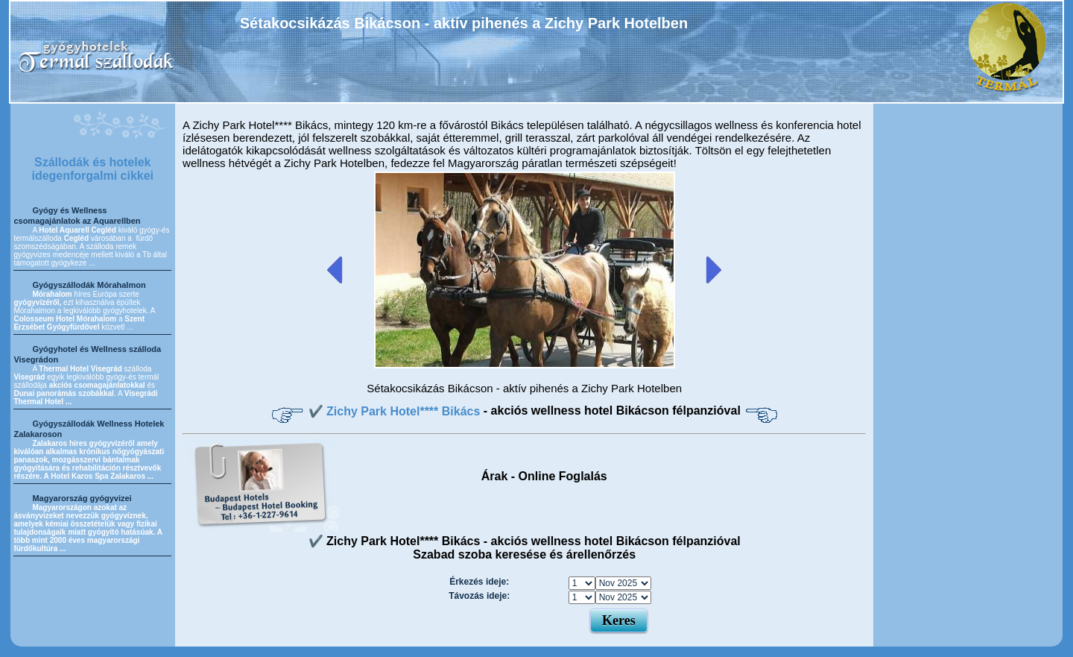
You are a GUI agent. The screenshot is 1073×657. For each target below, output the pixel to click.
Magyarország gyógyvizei (81, 498)
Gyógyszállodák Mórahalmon (88, 284)
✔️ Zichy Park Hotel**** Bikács (396, 411)
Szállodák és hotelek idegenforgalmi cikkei (92, 169)
